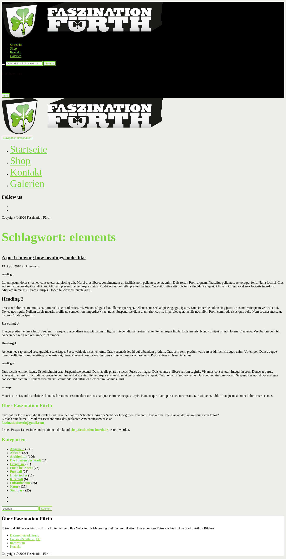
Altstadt (15, 453)
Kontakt (15, 52)
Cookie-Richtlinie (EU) (25, 539)
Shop (13, 48)
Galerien (15, 56)
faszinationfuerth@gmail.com (23, 422)
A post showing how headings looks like (44, 257)
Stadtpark (17, 490)
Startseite (16, 44)
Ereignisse (17, 464)
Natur (14, 486)
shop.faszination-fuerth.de (89, 429)
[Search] (3, 64)
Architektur (18, 456)
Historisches (18, 475)
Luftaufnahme (20, 483)
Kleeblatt (16, 479)
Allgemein (32, 266)
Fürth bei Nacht (21, 468)
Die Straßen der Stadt (25, 460)
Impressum (17, 543)
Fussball (16, 471)
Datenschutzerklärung (24, 535)
